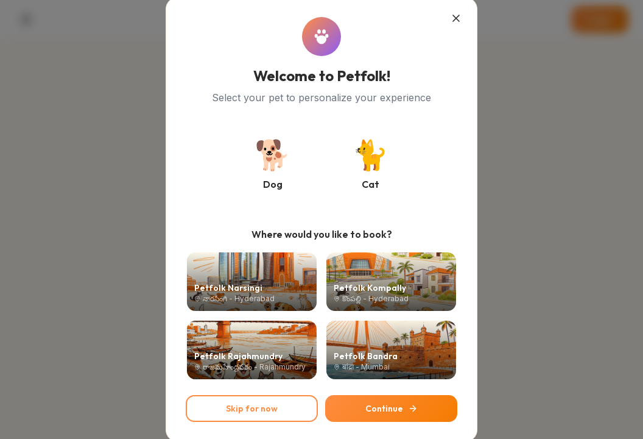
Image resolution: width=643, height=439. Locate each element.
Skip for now (252, 408)
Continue (391, 408)
